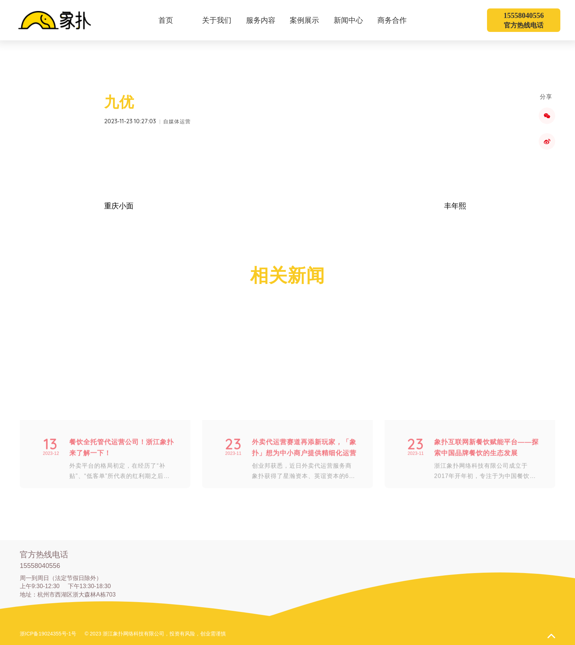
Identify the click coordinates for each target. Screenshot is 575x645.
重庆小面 (118, 206)
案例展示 (309, 20)
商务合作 (396, 20)
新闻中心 (353, 20)
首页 (165, 20)
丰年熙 (455, 206)
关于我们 (221, 20)
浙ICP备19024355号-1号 (48, 634)
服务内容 (265, 20)
